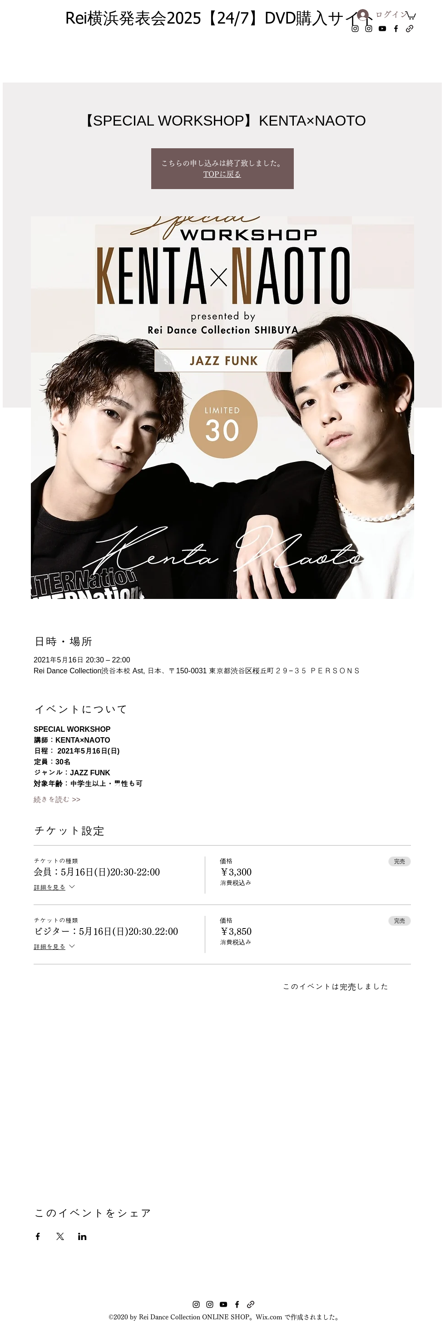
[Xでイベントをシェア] (60, 1236)
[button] (410, 14)
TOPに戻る (222, 174)
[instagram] (355, 28)
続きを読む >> (57, 799)
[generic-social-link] (409, 28)
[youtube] (382, 28)
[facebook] (395, 28)
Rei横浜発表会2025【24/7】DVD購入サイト (221, 19)
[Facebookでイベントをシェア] (38, 1236)
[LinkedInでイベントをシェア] (82, 1236)
